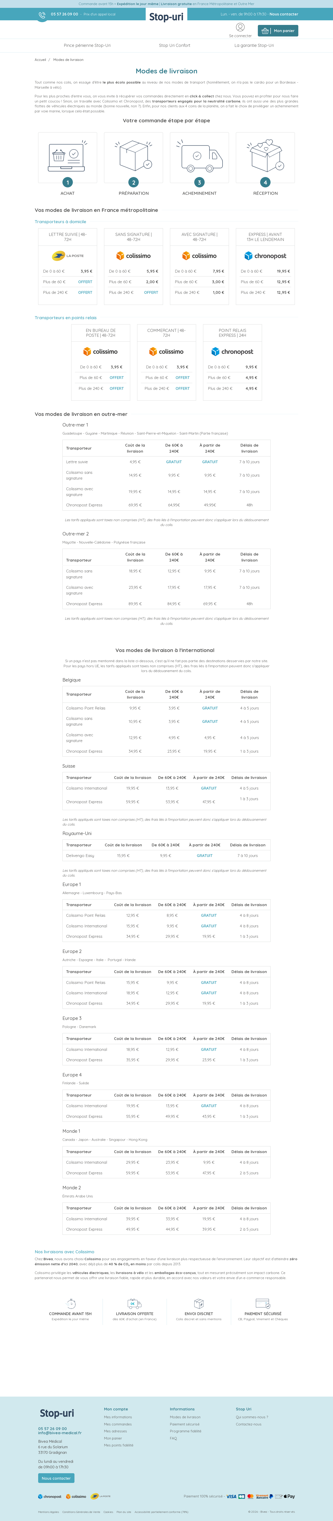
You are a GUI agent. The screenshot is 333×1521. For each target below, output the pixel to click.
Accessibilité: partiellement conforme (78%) (161, 1512)
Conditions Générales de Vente (81, 1512)
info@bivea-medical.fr (60, 1432)
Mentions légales (48, 1512)
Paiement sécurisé (185, 1424)
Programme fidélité (185, 1431)
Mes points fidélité (118, 1445)
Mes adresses (115, 1431)
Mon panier (113, 1438)
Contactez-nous (249, 1424)
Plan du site (124, 1512)
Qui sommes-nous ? (252, 1417)
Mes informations (118, 1417)
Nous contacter (284, 14)
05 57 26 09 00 (64, 14)
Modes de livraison (185, 1417)
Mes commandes (118, 1424)
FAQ (173, 1438)
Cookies (108, 1512)
